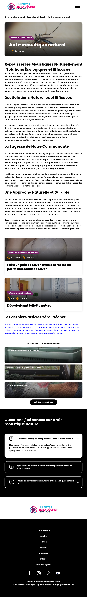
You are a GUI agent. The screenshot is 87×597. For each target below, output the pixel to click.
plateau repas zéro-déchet (51, 333)
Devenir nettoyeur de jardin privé (52, 324)
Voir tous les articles (43, 402)
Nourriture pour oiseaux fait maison (29, 330)
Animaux (43, 553)
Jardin (43, 542)
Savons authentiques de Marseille (20, 324)
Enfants (43, 559)
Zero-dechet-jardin (36, 17)
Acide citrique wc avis (57, 330)
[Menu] (77, 6)
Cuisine (43, 536)
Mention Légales (43, 564)
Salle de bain (43, 530)
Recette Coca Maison (27, 333)
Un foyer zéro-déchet (15, 17)
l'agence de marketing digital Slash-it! (55, 584)
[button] (43, 439)
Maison (43, 547)
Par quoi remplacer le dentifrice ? (50, 327)
